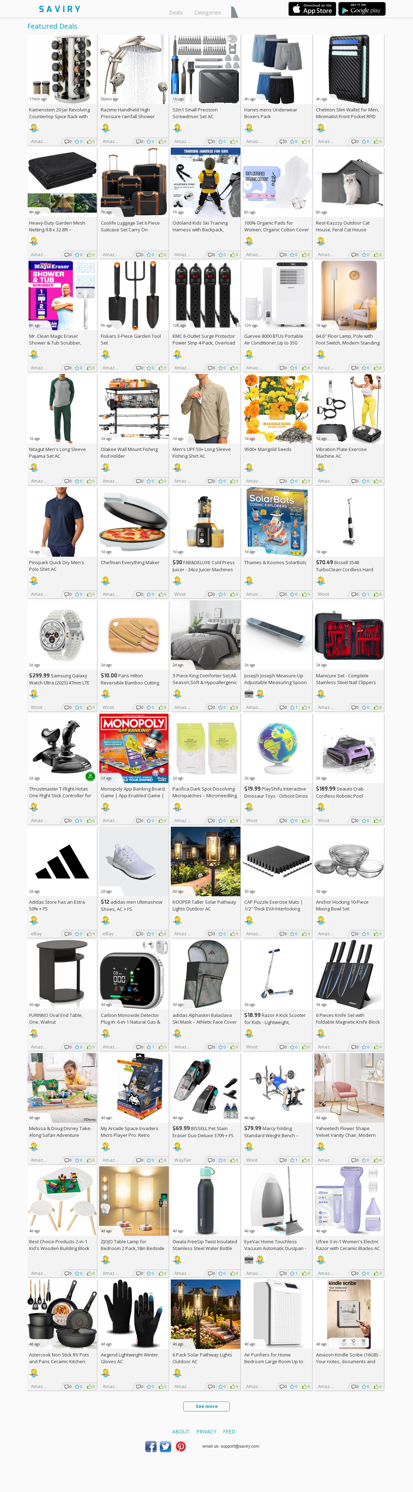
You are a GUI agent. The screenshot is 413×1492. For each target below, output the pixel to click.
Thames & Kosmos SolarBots (275, 562)
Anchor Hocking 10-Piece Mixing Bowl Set (342, 905)
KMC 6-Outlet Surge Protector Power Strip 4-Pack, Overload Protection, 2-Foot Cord (204, 343)
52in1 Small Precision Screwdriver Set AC (195, 113)
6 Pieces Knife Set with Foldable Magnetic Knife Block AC (348, 1022)
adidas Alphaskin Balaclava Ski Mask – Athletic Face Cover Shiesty (205, 1022)
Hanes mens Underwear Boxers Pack (270, 113)
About (181, 1431)
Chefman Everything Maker (130, 562)
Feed (229, 1431)
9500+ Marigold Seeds (268, 449)
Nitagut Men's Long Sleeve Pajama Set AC (57, 452)
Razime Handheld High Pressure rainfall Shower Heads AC (128, 116)
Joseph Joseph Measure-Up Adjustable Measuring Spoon (275, 679)
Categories (207, 12)
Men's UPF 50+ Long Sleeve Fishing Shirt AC (202, 452)
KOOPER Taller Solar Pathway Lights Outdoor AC (204, 905)
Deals (176, 12)
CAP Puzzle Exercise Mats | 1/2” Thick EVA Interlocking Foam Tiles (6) (273, 909)
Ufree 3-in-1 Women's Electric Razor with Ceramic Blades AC (348, 1244)
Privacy (206, 1431)
